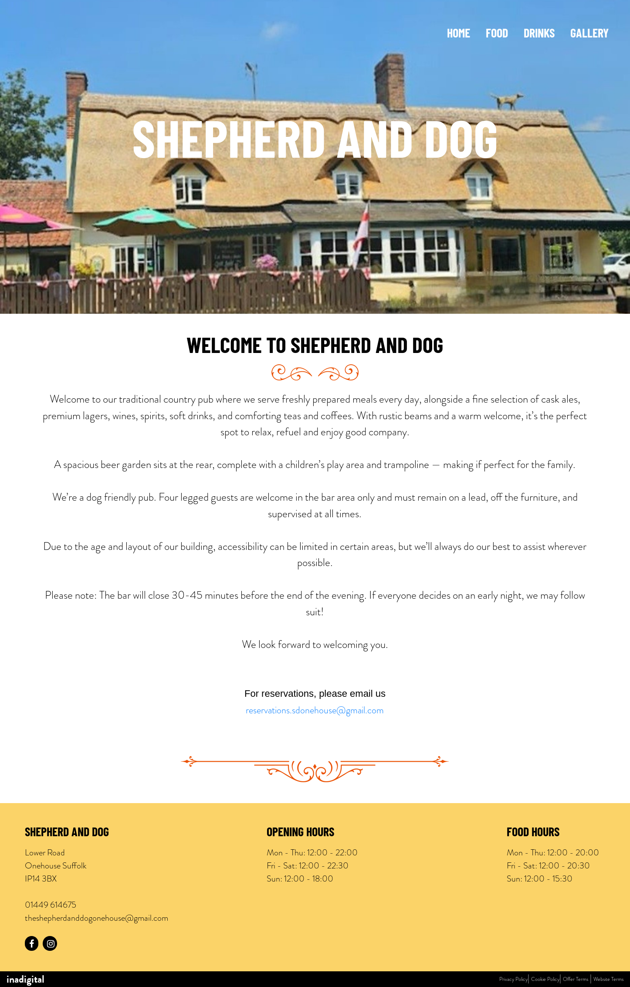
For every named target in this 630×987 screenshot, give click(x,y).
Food (497, 34)
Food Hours (533, 833)
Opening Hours (300, 833)
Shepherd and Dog (67, 833)
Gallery (589, 34)
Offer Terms (575, 979)
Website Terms (608, 979)
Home (458, 34)
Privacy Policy (513, 979)
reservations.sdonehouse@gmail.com (315, 710)
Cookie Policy (545, 979)
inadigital (25, 979)
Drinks (539, 34)
